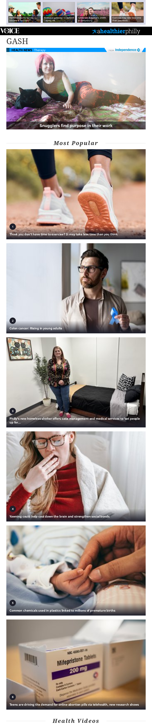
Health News (21, 50)
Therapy (40, 50)
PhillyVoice (9, 31)
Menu (145, 31)
